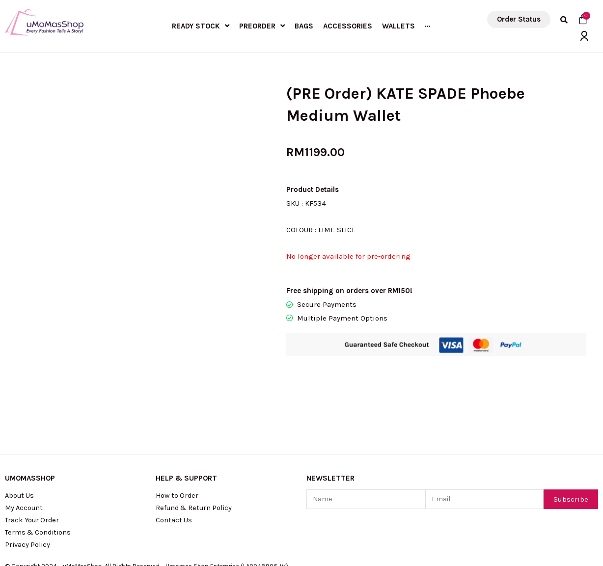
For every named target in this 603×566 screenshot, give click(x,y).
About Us (20, 447)
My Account (25, 460)
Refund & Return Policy (196, 460)
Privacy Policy (29, 498)
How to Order (178, 447)
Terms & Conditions (39, 485)
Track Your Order (33, 472)
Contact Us (174, 472)
